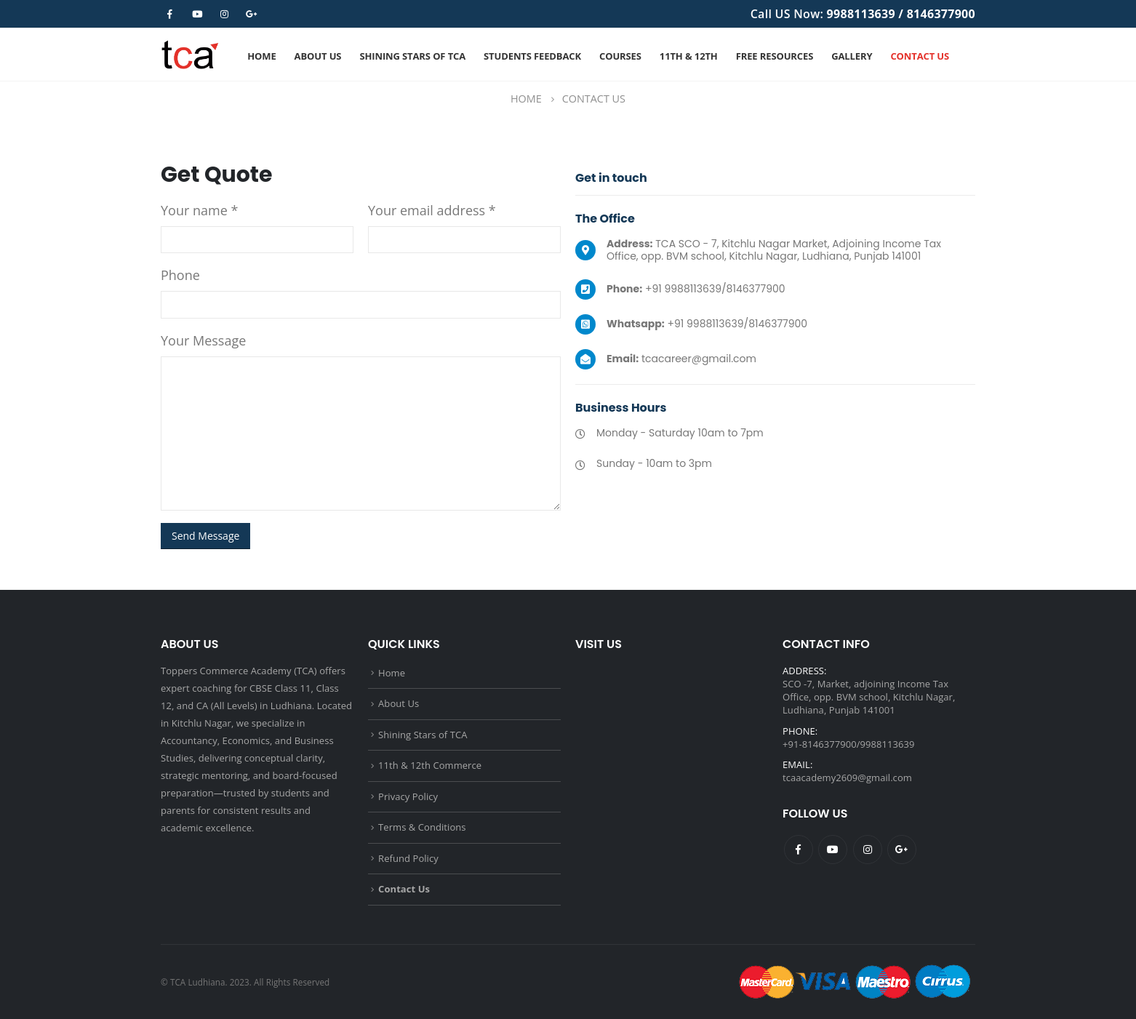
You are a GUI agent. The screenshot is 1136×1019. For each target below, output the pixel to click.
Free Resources (774, 56)
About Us (318, 56)
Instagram (867, 849)
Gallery (851, 56)
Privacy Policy (408, 796)
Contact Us (919, 56)
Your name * (199, 210)
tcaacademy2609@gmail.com (847, 777)
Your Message (203, 340)
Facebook (798, 849)
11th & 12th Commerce (429, 765)
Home (261, 56)
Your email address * (432, 210)
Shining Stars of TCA (412, 56)
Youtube (832, 849)
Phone (180, 275)
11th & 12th (689, 56)
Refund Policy (408, 858)
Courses (620, 56)
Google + (901, 849)
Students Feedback (532, 56)
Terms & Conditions (422, 827)
